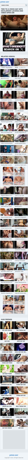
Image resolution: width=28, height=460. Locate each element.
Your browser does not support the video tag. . (14, 23)
